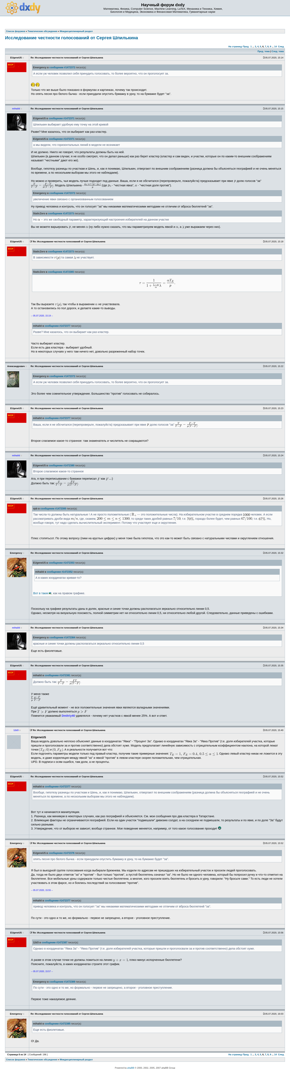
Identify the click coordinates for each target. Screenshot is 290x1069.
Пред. (246, 46)
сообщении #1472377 (57, 326)
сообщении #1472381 (57, 675)
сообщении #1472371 (62, 118)
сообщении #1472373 (61, 213)
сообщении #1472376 (62, 853)
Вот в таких (41, 593)
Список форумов (15, 1059)
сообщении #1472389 (62, 981)
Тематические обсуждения (42, 1059)
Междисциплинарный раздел (76, 1059)
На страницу (235, 46)
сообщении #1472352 (60, 571)
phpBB (130, 1068)
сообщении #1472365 (61, 272)
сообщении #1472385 (57, 1023)
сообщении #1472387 (54, 942)
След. (281, 46)
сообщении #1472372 (62, 67)
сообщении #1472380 (62, 465)
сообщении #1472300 (53, 508)
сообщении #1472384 (62, 637)
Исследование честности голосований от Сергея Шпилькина (71, 37)
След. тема (277, 51)
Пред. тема (264, 51)
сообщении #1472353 (62, 562)
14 (275, 46)
